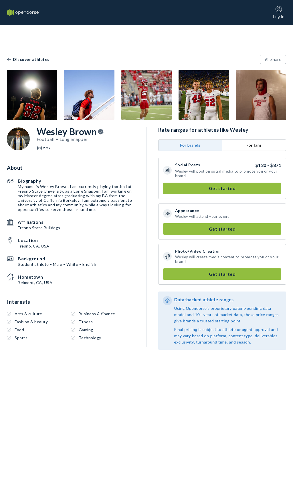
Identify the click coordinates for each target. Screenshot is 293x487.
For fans (254, 145)
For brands (190, 145)
